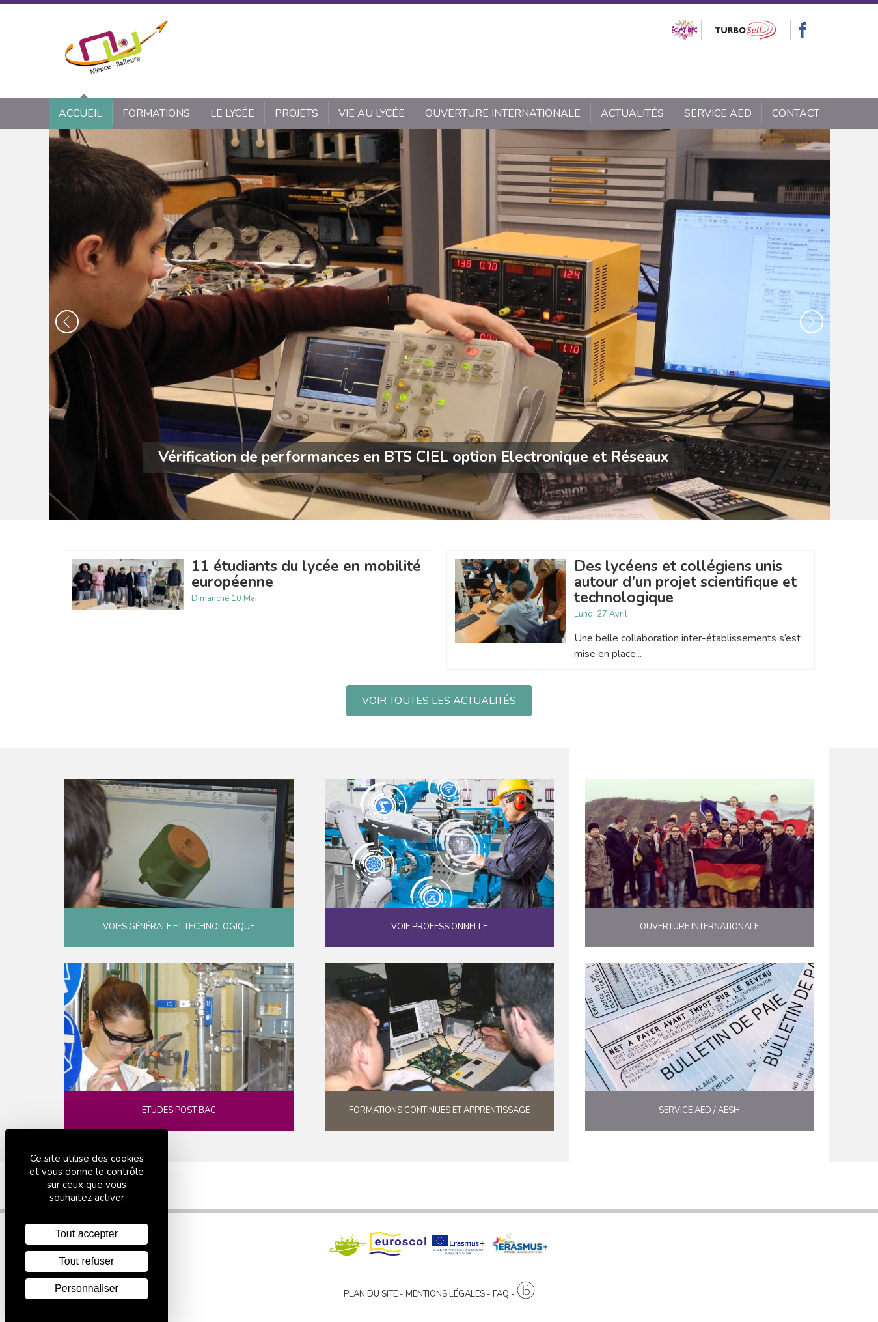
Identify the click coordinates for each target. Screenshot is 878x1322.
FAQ (501, 1294)
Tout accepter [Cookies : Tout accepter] (86, 1233)
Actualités (632, 113)
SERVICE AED (718, 113)
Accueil (80, 113)
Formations (156, 113)
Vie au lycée (371, 113)
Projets (296, 113)
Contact (795, 113)
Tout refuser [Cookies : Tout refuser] (86, 1261)
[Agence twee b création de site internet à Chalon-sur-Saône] (526, 1290)
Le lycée (232, 113)
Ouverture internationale (503, 113)
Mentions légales (445, 1294)
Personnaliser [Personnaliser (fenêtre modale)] (86, 1288)
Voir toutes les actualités (439, 701)
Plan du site (371, 1294)
